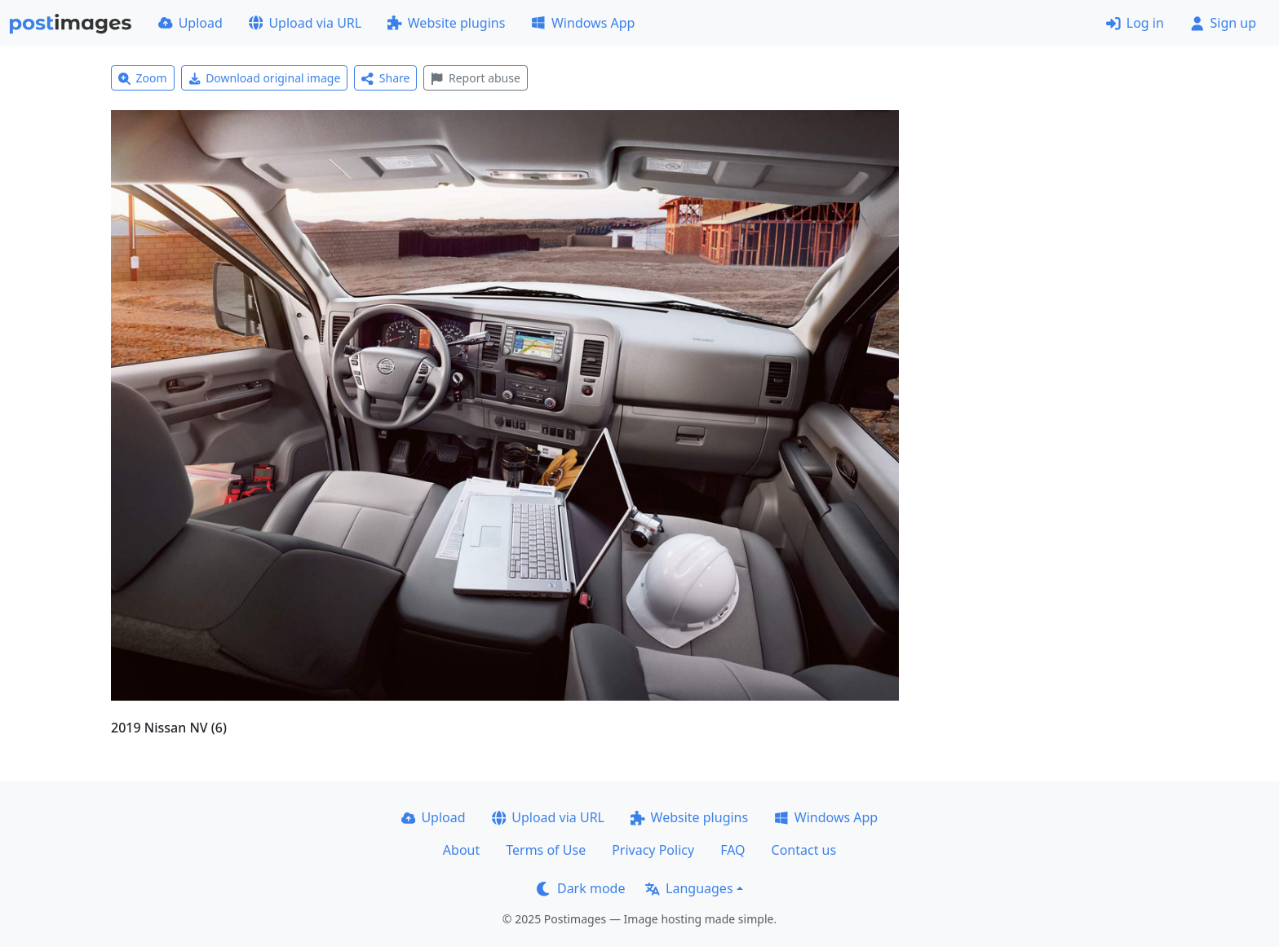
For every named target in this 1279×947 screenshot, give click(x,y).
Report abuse (475, 78)
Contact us (804, 850)
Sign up (1223, 23)
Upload (190, 23)
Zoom (142, 78)
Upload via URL (305, 23)
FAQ (732, 850)
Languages (688, 888)
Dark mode (581, 888)
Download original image (264, 78)
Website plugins (446, 23)
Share (385, 78)
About (461, 850)
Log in (1135, 23)
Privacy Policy (653, 850)
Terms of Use (546, 850)
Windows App (583, 23)
